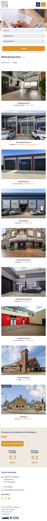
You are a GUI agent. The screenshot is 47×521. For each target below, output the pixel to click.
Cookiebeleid (5, 514)
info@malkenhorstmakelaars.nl (14, 490)
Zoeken (23, 49)
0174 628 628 (8, 487)
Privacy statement (6, 512)
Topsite (12, 509)
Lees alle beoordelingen (12, 444)
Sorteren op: (5, 63)
